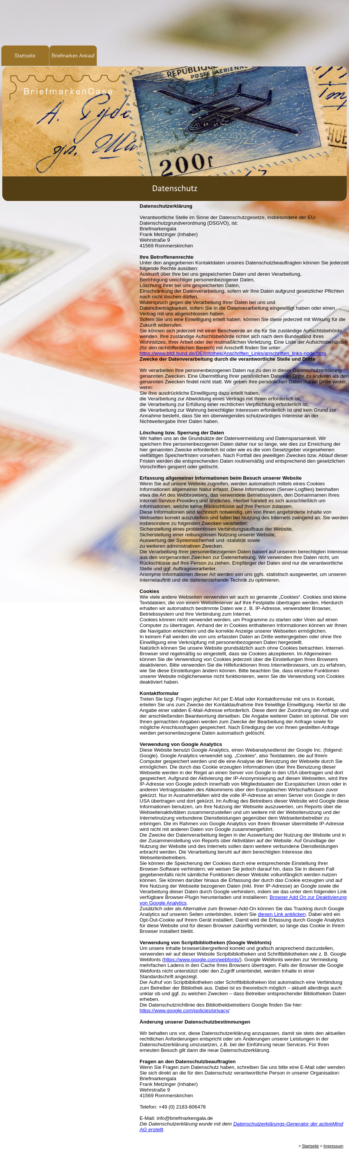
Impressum (333, 1146)
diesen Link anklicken (282, 914)
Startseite (310, 1146)
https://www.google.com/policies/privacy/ (185, 1010)
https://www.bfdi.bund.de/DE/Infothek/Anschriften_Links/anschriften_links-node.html (233, 353)
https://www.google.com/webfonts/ (202, 959)
